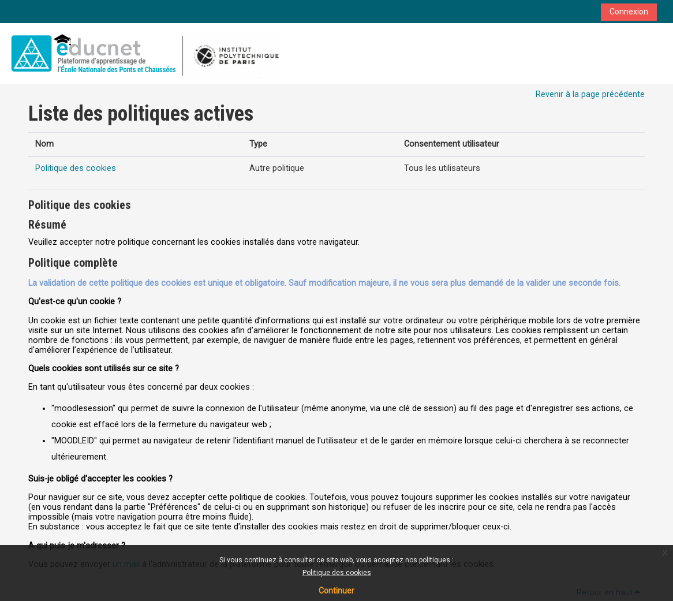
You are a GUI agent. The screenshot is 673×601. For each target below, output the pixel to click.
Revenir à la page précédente (590, 94)
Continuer (336, 590)
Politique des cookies (336, 573)
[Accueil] (145, 53)
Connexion (629, 11)
